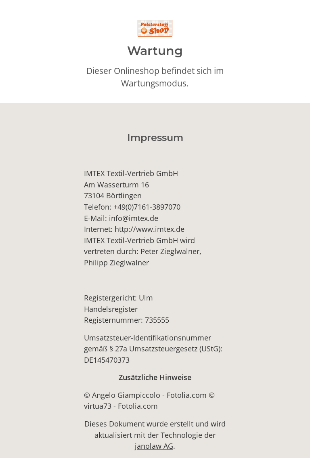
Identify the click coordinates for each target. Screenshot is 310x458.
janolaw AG (154, 446)
